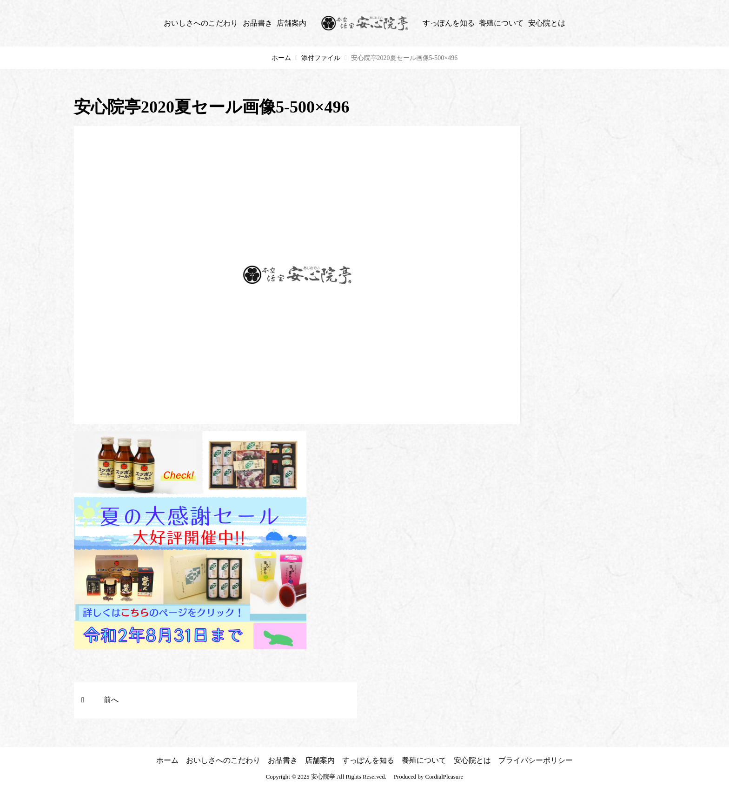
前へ (111, 700)
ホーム (281, 57)
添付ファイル (320, 57)
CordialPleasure (444, 777)
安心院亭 (323, 777)
